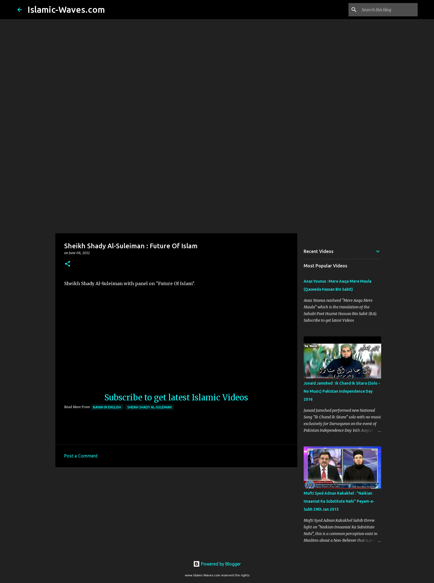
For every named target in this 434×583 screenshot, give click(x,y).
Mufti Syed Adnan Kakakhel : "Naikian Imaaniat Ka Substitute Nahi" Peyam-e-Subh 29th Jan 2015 (339, 501)
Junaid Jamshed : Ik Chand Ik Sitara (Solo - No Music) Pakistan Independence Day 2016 (342, 391)
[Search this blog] (389, 9)
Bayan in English (107, 407)
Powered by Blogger (217, 563)
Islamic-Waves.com (66, 9)
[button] (67, 264)
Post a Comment (81, 455)
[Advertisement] (217, 189)
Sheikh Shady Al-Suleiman (149, 407)
